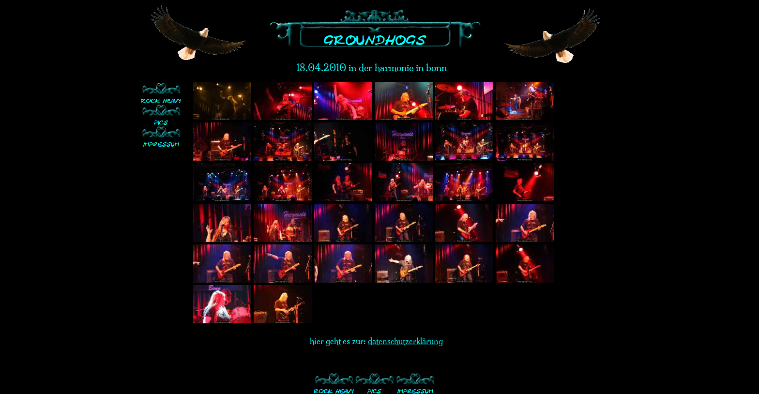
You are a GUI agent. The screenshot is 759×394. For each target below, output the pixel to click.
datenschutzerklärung (405, 341)
